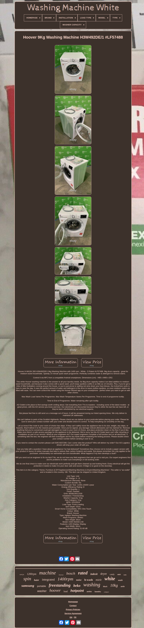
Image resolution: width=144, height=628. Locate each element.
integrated (48, 579)
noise (78, 580)
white (109, 578)
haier (36, 580)
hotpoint (77, 591)
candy (112, 574)
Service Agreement (73, 613)
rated (82, 572)
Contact (72, 605)
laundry (98, 591)
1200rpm (31, 574)
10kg (114, 585)
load (66, 591)
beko (76, 586)
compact (106, 592)
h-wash (88, 579)
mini (119, 574)
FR (75, 617)
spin (27, 578)
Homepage (73, 602)
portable (41, 586)
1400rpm (65, 578)
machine (47, 572)
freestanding (59, 585)
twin (125, 575)
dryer (103, 573)
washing (91, 585)
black (105, 586)
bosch (70, 573)
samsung (27, 586)
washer (41, 591)
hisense (61, 575)
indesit (94, 574)
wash (120, 580)
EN (71, 617)
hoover (55, 590)
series (89, 591)
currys (22, 574)
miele (99, 579)
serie (123, 586)
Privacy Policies (73, 609)
